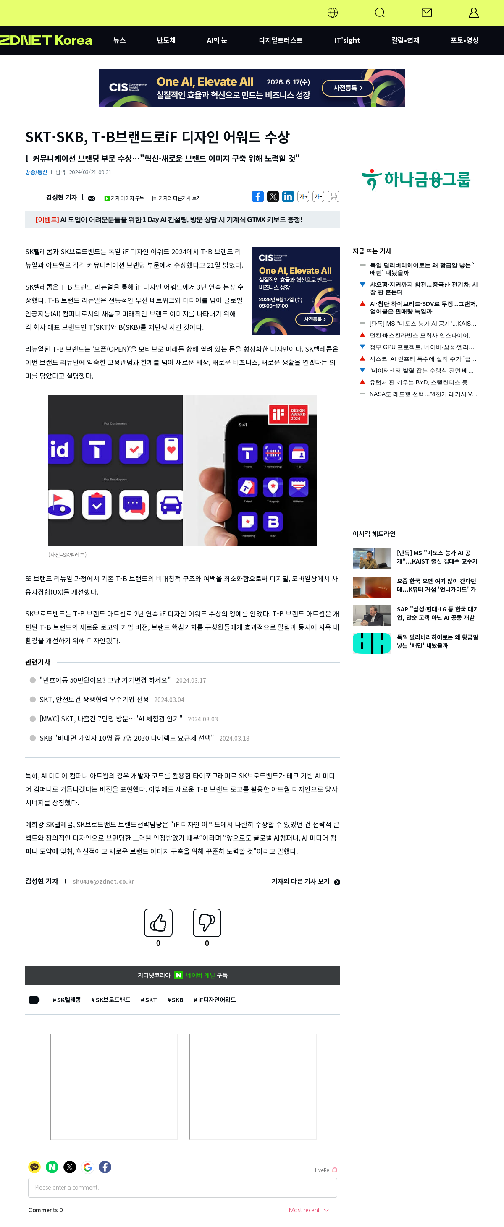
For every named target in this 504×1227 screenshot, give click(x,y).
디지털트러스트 (281, 40)
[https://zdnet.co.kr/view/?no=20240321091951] (258, 196)
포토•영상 (465, 40)
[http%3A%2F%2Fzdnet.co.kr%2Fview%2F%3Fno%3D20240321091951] (288, 196)
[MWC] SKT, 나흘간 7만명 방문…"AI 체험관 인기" (111, 718)
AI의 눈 (217, 40)
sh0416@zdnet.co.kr (103, 881)
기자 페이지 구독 (124, 197)
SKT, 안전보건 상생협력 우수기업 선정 (94, 699)
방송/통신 (36, 172)
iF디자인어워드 (217, 999)
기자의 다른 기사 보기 (306, 881)
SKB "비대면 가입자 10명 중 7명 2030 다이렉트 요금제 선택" (126, 738)
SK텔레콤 (69, 999)
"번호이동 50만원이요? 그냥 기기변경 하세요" (105, 680)
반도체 (166, 40)
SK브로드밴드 (113, 999)
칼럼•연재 (405, 40)
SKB (178, 999)
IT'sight (347, 40)
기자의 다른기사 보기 (176, 197)
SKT (151, 999)
